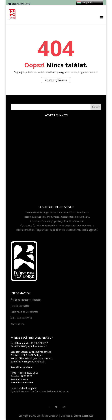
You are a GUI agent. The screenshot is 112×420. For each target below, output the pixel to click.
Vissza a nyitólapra (56, 80)
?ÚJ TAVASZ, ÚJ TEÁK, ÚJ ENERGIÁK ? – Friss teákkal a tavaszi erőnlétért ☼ (57, 225)
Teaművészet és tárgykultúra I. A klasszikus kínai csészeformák (57, 212)
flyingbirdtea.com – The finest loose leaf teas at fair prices (40, 391)
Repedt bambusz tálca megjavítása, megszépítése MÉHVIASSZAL (57, 216)
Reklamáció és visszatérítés (24, 311)
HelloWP (88, 415)
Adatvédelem (17, 323)
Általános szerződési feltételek (26, 299)
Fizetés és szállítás (20, 305)
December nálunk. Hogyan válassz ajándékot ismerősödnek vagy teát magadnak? (57, 229)
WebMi (77, 415)
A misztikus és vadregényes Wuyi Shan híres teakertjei (57, 221)
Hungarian (85, 2)
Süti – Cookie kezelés (21, 317)
